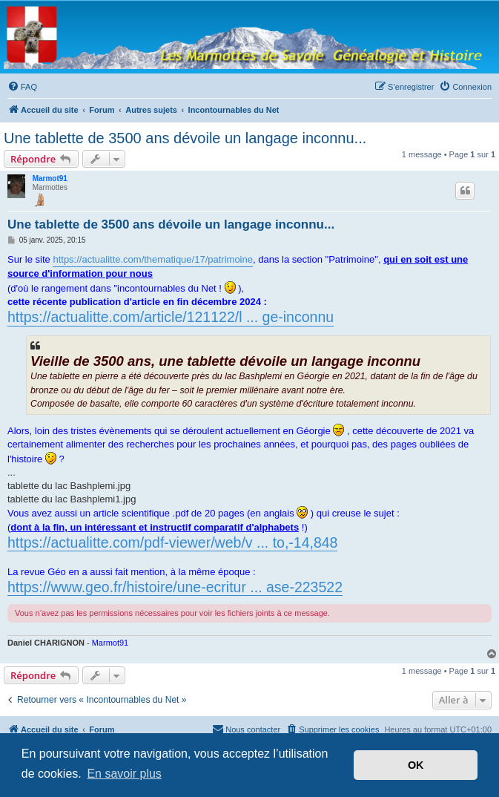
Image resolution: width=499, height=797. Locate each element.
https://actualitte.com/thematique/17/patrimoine (153, 259)
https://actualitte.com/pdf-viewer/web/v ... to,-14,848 (172, 542)
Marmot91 (50, 178)
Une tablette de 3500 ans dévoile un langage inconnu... (185, 138)
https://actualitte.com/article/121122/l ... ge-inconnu (170, 317)
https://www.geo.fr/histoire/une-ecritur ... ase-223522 (175, 587)
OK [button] (416, 765)
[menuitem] (22, 87)
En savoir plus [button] (124, 773)
